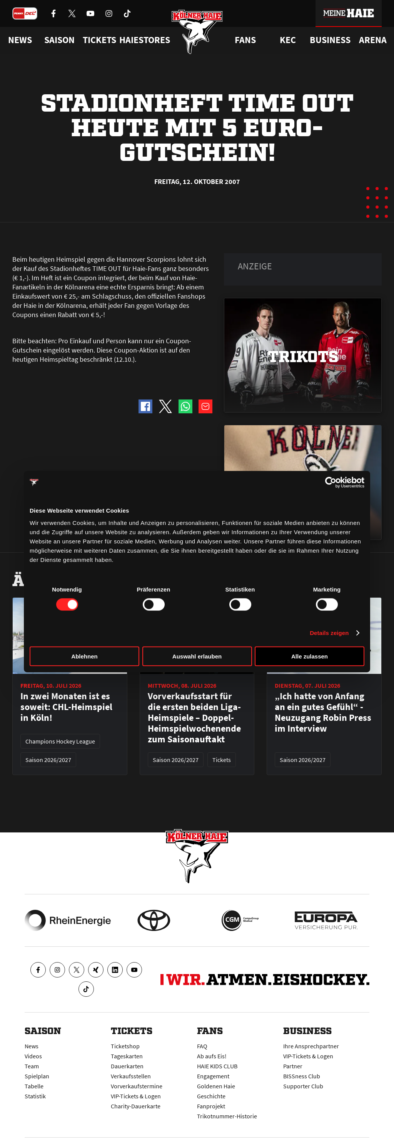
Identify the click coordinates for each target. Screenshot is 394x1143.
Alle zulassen (309, 656)
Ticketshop (125, 1046)
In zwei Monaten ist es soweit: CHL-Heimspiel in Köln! (66, 707)
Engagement (213, 1076)
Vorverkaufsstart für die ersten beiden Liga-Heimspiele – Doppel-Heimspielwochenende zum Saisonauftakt (194, 718)
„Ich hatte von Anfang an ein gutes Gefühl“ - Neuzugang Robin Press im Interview (323, 712)
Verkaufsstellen (131, 1076)
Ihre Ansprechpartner (311, 1046)
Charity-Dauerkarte (135, 1106)
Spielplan (37, 1076)
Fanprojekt (211, 1106)
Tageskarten (127, 1056)
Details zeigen (329, 633)
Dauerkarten (127, 1066)
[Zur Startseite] (197, 31)
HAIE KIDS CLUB (217, 1066)
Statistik (35, 1096)
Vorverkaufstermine (136, 1086)
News (31, 1046)
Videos (33, 1056)
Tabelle (34, 1086)
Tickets (99, 40)
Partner (292, 1066)
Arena (373, 40)
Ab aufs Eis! (212, 1056)
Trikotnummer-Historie (227, 1116)
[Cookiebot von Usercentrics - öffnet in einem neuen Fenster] (330, 482)
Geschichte (211, 1096)
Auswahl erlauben (197, 656)
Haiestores (144, 40)
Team (32, 1066)
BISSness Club (301, 1076)
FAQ (202, 1046)
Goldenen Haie (216, 1086)
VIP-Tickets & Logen (136, 1096)
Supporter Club (303, 1086)
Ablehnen (84, 656)
